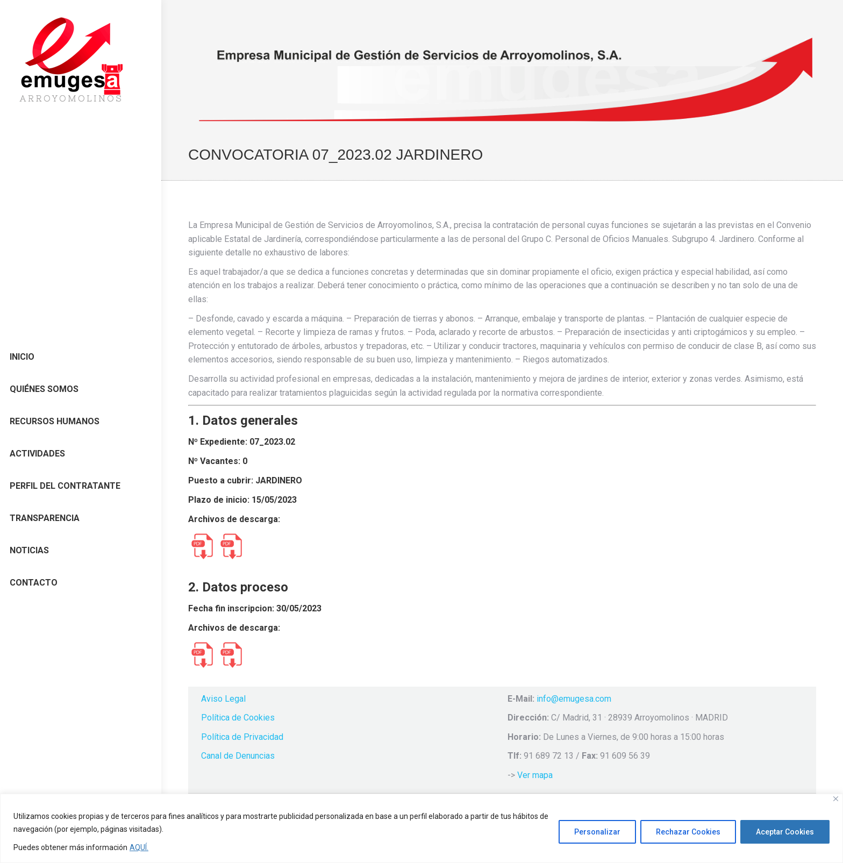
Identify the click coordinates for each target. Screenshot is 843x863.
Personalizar (597, 832)
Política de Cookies (238, 717)
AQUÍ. (139, 847)
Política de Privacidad (242, 737)
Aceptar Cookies (785, 832)
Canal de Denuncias (238, 756)
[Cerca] (835, 798)
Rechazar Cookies (688, 832)
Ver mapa (535, 775)
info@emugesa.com (574, 699)
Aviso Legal (223, 699)
